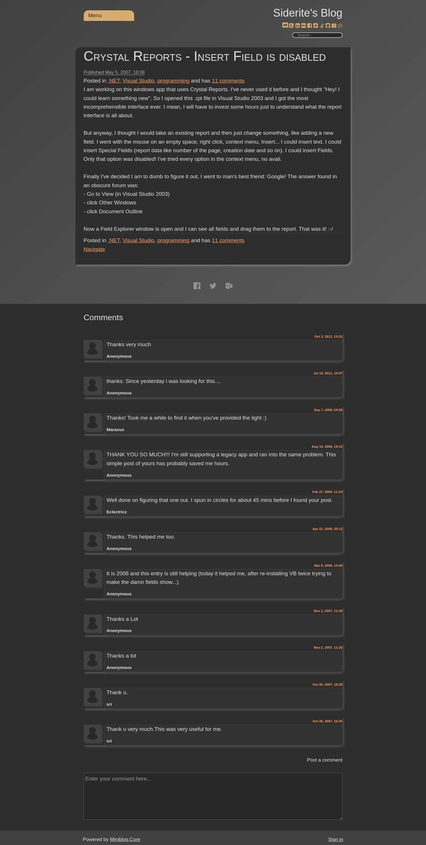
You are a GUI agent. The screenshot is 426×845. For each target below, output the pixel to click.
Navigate (94, 249)
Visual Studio (139, 81)
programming (173, 81)
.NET (114, 81)
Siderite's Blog (308, 13)
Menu (95, 15)
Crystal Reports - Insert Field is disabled (205, 56)
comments (228, 81)
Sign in (335, 839)
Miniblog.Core (125, 839)
